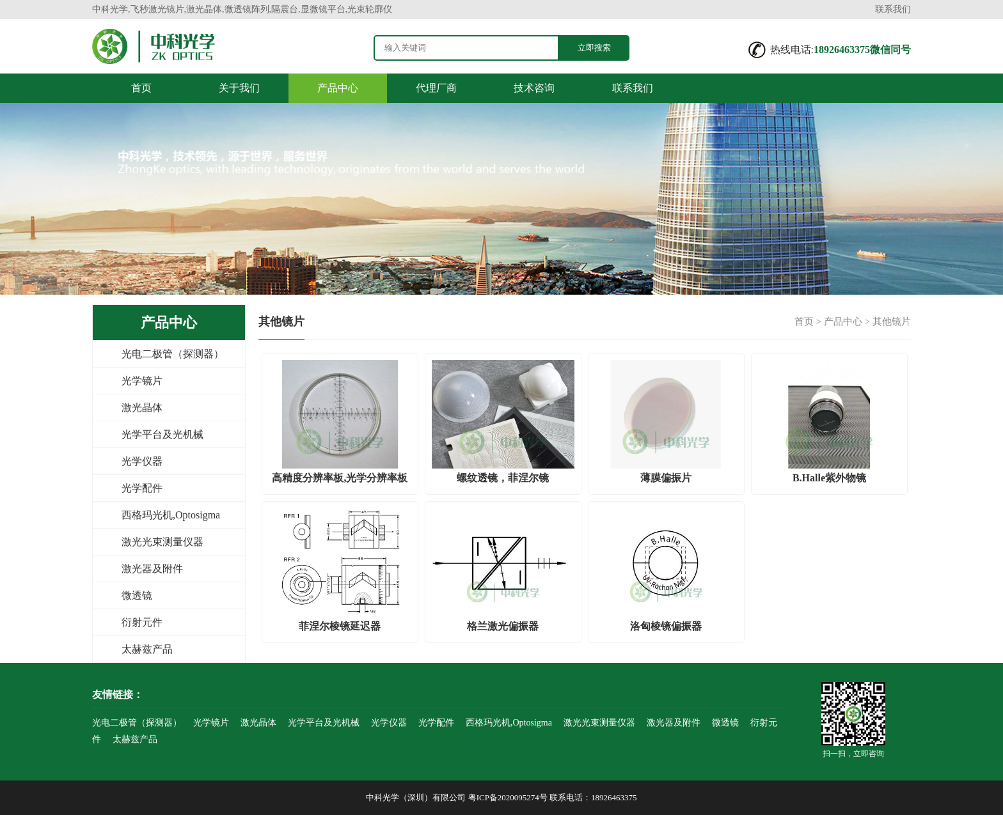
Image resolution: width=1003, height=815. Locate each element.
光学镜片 (142, 380)
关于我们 (239, 87)
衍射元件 (142, 622)
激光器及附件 (152, 568)
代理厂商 (436, 87)
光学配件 (142, 488)
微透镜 (137, 595)
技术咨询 (534, 87)
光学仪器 (142, 461)
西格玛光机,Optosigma (171, 514)
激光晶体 (142, 407)
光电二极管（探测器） (173, 353)
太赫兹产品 (147, 649)
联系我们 (893, 9)
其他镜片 (892, 321)
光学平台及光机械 (162, 434)
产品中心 (337, 87)
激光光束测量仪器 (162, 541)
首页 (141, 87)
